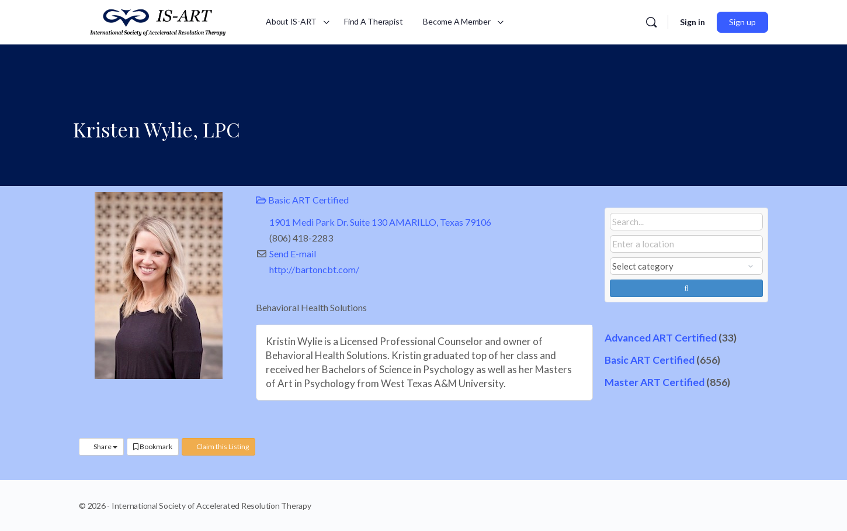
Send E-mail (292, 253)
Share (101, 446)
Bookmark (152, 446)
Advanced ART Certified (661, 338)
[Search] (651, 22)
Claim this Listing (218, 446)
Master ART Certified (654, 382)
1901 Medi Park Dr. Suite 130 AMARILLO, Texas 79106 (380, 221)
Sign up (742, 22)
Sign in (692, 22)
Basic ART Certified (302, 199)
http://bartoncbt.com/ (314, 269)
